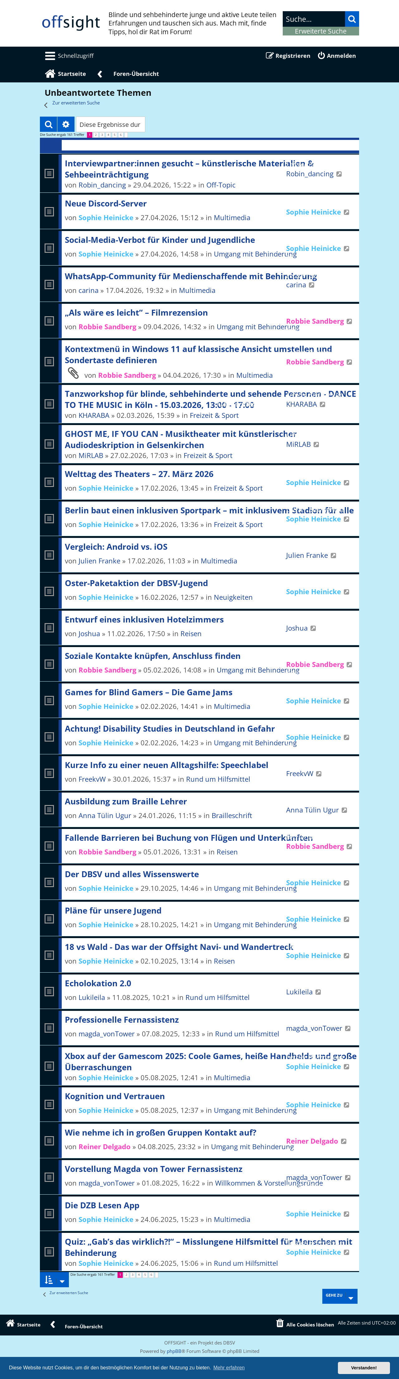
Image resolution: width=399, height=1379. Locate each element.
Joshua (89, 633)
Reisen (191, 633)
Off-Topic (221, 184)
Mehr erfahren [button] (229, 1367)
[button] (126, 135)
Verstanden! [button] (364, 1367)
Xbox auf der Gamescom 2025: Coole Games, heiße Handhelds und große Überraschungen (211, 1061)
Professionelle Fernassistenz (122, 1019)
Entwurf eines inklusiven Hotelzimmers (144, 619)
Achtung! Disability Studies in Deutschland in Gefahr (170, 728)
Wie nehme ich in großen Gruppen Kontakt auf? (160, 1132)
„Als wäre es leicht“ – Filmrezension (136, 312)
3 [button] (102, 135)
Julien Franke (99, 560)
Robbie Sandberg (107, 326)
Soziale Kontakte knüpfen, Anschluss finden (153, 655)
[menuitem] (68, 56)
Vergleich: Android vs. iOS (116, 546)
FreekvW (92, 779)
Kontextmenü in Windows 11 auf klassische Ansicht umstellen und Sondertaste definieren (198, 354)
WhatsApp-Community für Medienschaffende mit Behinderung (191, 276)
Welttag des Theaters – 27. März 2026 (139, 473)
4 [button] (108, 135)
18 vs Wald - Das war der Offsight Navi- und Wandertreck (179, 946)
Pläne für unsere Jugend (113, 910)
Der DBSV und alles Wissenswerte (132, 874)
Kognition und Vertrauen (115, 1096)
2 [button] (96, 135)
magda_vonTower (107, 1033)
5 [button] (114, 135)
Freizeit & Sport (214, 415)
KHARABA (94, 415)
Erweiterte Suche (321, 31)
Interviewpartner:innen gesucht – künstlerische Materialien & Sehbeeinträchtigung (189, 169)
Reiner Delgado (105, 1146)
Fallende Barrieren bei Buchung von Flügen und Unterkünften (189, 837)
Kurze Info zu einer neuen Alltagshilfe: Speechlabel (166, 764)
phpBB (174, 1351)
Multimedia (197, 290)
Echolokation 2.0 (98, 983)
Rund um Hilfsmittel (218, 779)
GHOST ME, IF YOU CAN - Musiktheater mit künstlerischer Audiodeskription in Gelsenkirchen (181, 439)
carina (89, 290)
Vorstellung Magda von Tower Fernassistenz (154, 1168)
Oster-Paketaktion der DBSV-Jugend (136, 583)
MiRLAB (91, 455)
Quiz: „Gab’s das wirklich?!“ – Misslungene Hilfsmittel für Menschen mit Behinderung (208, 1247)
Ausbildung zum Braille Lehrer (126, 801)
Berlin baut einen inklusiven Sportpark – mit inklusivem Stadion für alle (209, 510)
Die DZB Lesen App (102, 1205)
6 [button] (121, 135)
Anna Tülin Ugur (105, 815)
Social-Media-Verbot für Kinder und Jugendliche (160, 239)
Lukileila (92, 997)
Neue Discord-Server (106, 203)
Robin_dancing (102, 184)
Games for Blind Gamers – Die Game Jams (149, 692)
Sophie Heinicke (106, 217)
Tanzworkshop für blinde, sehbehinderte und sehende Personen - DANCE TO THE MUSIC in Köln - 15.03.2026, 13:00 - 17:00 (210, 399)
